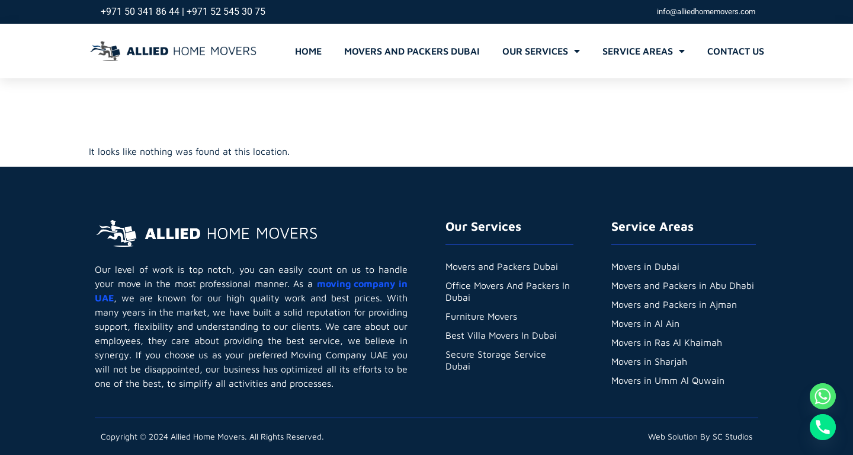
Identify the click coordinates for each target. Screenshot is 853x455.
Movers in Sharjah (649, 361)
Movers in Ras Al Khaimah (667, 342)
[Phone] (823, 427)
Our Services (541, 51)
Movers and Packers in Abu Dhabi (683, 285)
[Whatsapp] (823, 396)
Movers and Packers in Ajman (674, 304)
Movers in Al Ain (645, 323)
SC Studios (732, 436)
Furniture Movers (481, 316)
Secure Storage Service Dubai (495, 360)
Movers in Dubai (645, 266)
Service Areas (643, 51)
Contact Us (735, 51)
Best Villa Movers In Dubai (501, 335)
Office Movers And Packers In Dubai (508, 291)
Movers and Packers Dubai (412, 51)
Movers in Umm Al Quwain (668, 380)
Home (308, 51)
